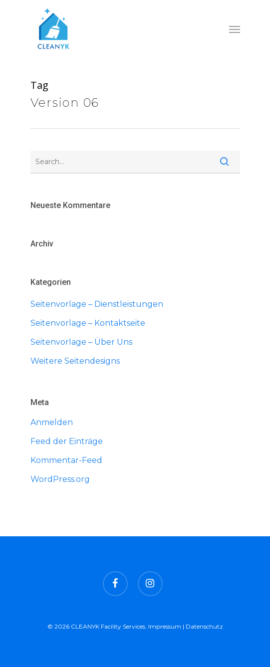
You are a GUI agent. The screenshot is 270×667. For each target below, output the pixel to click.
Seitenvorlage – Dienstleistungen (96, 304)
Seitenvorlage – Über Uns (81, 342)
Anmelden (51, 422)
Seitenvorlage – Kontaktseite (87, 323)
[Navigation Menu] (234, 29)
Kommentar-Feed (66, 460)
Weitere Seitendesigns (75, 361)
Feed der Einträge (66, 441)
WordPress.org (60, 479)
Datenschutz (204, 626)
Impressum (164, 626)
